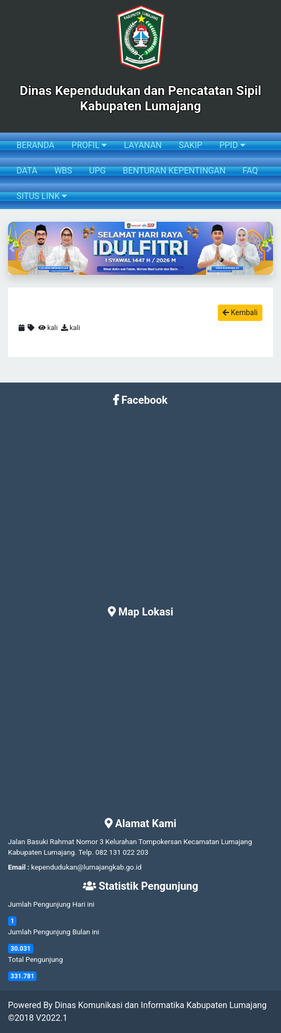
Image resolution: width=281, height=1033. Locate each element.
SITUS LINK (41, 196)
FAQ (250, 171)
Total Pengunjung (35, 959)
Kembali (240, 312)
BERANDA (35, 145)
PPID (232, 145)
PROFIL (89, 145)
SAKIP (190, 145)
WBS (63, 171)
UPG (97, 171)
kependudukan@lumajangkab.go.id (86, 867)
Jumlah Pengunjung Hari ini (51, 904)
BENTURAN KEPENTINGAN (174, 171)
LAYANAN (142, 145)
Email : (18, 867)
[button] (12, 248)
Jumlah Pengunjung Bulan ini (53, 932)
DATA (26, 171)
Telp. (86, 852)
